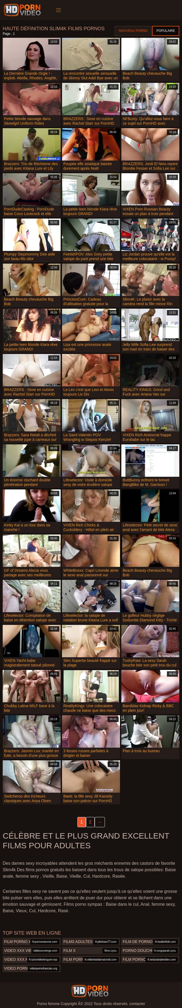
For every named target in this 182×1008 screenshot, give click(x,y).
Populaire (165, 31)
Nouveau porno (133, 31)
